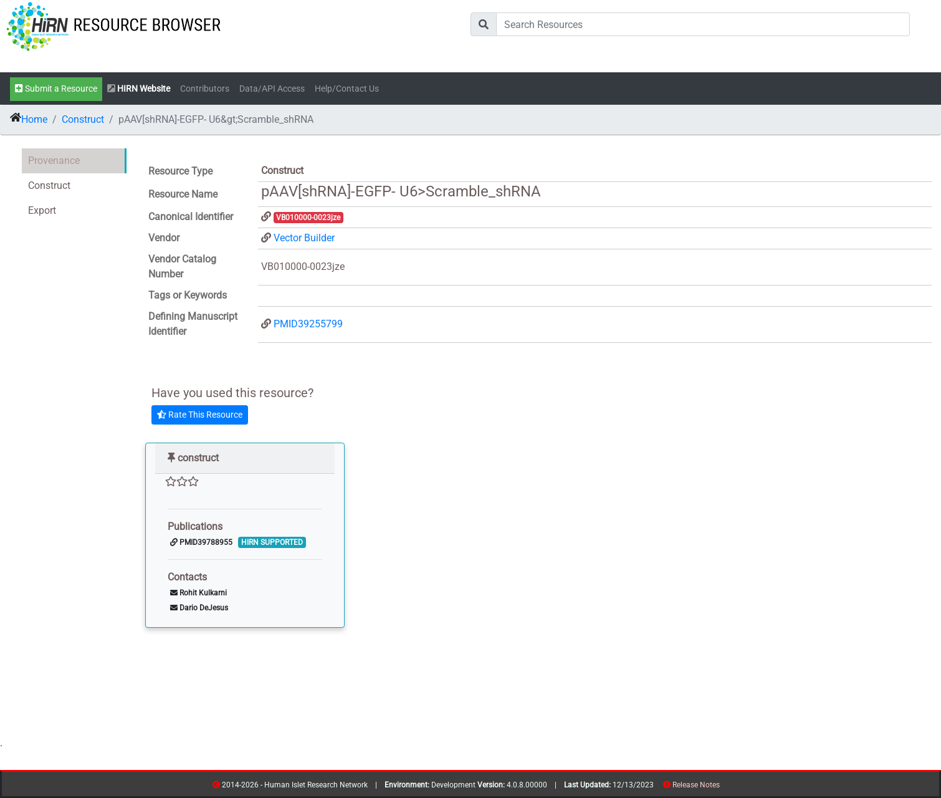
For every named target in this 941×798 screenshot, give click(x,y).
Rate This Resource (199, 415)
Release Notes (696, 785)
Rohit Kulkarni (198, 593)
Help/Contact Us (347, 89)
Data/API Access (272, 89)
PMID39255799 (308, 324)
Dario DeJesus (199, 607)
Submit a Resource (56, 89)
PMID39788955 (201, 542)
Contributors (204, 89)
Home (34, 119)
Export (42, 210)
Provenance (54, 160)
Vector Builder (304, 238)
